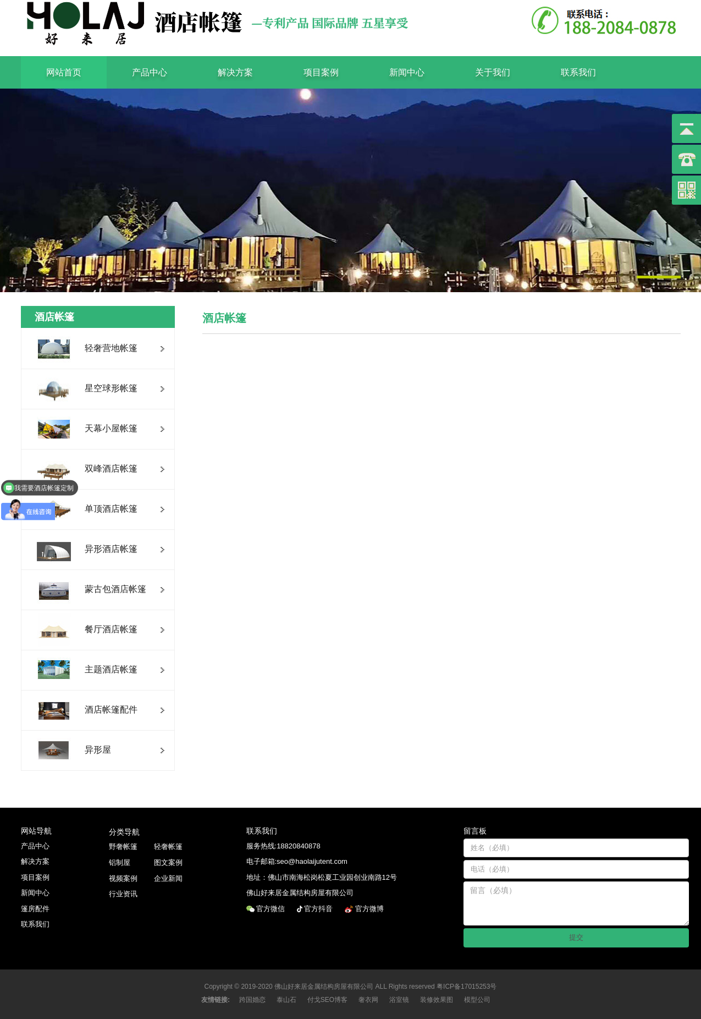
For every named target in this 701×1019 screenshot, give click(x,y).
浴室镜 (399, 1000)
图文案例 (168, 862)
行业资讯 (123, 894)
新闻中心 (406, 72)
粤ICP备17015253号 (466, 986)
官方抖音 (319, 909)
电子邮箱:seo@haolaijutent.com (296, 861)
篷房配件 (35, 909)
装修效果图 (436, 1000)
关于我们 (492, 72)
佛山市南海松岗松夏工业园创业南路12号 (332, 877)
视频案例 (123, 878)
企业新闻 (168, 878)
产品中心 (149, 72)
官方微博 (370, 909)
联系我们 (578, 72)
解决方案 (235, 72)
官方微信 (271, 909)
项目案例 (321, 72)
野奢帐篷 (123, 846)
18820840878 (299, 846)
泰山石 (286, 1000)
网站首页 (63, 72)
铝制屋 (119, 862)
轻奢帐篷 (168, 846)
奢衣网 (368, 1000)
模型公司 (477, 1000)
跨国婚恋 (252, 1000)
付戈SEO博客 (327, 1000)
